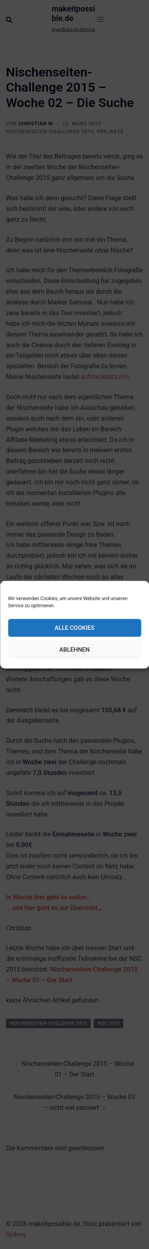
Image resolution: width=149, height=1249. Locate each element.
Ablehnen (74, 649)
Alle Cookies (74, 627)
